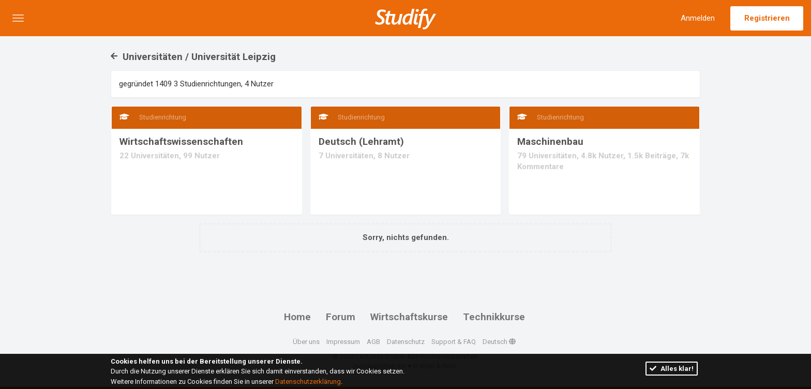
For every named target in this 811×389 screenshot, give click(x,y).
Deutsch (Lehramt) (361, 141)
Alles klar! (672, 368)
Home (297, 317)
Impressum (343, 342)
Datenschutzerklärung (308, 381)
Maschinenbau (550, 141)
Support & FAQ (453, 342)
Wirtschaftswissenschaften (181, 141)
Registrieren (767, 18)
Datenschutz (406, 342)
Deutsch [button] (499, 342)
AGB (373, 342)
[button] (18, 18)
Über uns (306, 342)
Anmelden (698, 18)
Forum (340, 317)
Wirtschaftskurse (409, 317)
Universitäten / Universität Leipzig (193, 57)
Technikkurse (494, 317)
